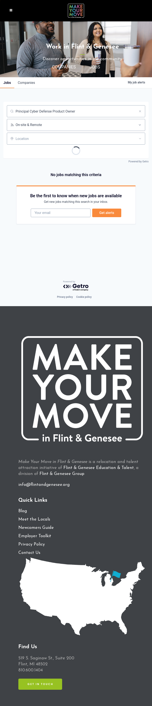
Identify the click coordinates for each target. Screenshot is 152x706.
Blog (22, 511)
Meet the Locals (34, 519)
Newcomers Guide (36, 528)
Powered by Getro (139, 161)
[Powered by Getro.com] (76, 286)
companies (26, 83)
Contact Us (29, 553)
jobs (7, 83)
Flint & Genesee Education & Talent (98, 468)
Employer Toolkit (34, 536)
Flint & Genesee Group (61, 474)
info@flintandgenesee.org (44, 485)
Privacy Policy (31, 544)
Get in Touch (40, 684)
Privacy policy (65, 296)
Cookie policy (84, 296)
